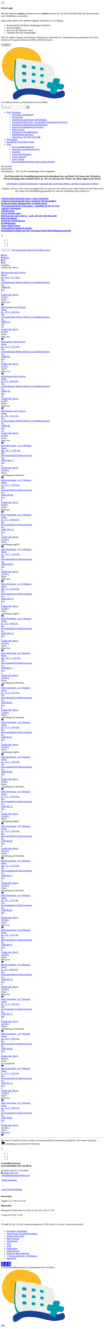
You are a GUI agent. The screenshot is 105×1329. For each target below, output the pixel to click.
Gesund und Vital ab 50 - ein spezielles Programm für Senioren (39, 122)
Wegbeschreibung (9, 1180)
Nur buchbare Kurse (41, 250)
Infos (9, 144)
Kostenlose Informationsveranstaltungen (29, 124)
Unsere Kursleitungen (21, 154)
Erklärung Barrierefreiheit (18, 1253)
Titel (4, 255)
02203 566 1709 (11, 1173)
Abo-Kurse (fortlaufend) (22, 115)
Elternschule (17, 117)
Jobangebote (12, 1241)
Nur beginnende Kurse (22, 250)
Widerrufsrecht (13, 1251)
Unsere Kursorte (19, 157)
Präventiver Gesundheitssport (25, 132)
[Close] (2, 2)
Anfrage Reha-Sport (15, 1236)
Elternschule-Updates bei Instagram (22, 184)
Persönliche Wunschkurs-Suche (20, 142)
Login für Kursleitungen (11, 1189)
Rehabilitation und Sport (22, 134)
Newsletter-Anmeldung (17, 1231)
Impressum (11, 1258)
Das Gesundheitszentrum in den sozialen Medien (33, 162)
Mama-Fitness (18, 129)
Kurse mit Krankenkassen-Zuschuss (27, 127)
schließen (6, 45)
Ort (3, 260)
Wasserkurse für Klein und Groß (26, 137)
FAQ (9, 1243)
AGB (9, 1246)
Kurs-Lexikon (18, 159)
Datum (5, 258)
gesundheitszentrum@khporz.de (16, 1175)
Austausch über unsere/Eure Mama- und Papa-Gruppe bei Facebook (69, 184)
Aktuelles (16, 152)
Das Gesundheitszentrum (23, 147)
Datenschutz (12, 1248)
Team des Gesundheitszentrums (26, 149)
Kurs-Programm (14, 112)
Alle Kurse (6, 250)
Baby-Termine (13, 1238)
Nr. (3, 262)
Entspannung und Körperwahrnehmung (29, 120)
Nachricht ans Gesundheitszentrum (22, 1233)
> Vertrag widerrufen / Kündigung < (22, 1256)
